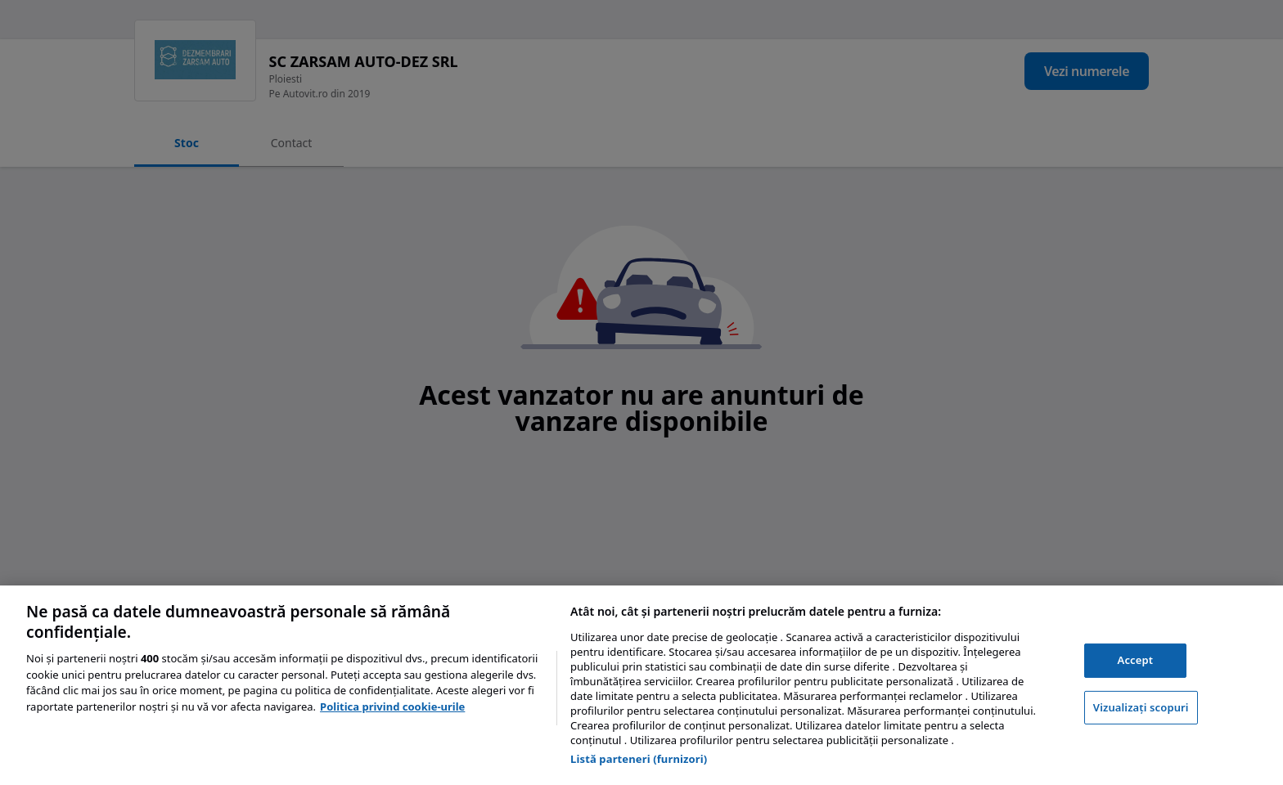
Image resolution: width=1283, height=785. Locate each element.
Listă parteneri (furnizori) (638, 758)
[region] (641, 685)
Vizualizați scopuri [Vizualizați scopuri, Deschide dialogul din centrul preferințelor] (1141, 707)
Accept (1136, 660)
